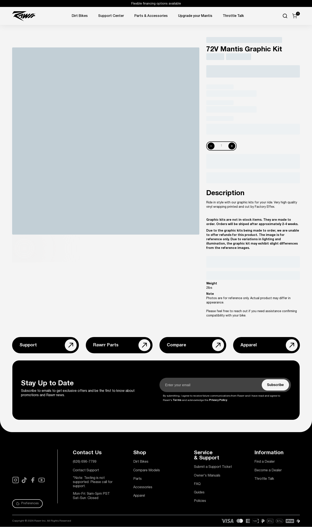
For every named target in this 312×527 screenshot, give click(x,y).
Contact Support (86, 470)
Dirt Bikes (80, 16)
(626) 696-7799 (84, 462)
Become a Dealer (268, 470)
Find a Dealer (264, 462)
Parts (137, 479)
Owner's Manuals (207, 476)
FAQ (197, 484)
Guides (199, 493)
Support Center (111, 16)
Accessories (142, 487)
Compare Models (146, 470)
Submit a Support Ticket (213, 467)
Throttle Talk (264, 479)
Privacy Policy (218, 400)
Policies (200, 501)
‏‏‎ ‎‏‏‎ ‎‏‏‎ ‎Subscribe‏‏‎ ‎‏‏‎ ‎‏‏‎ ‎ (275, 385)
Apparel (139, 496)
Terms (177, 400)
